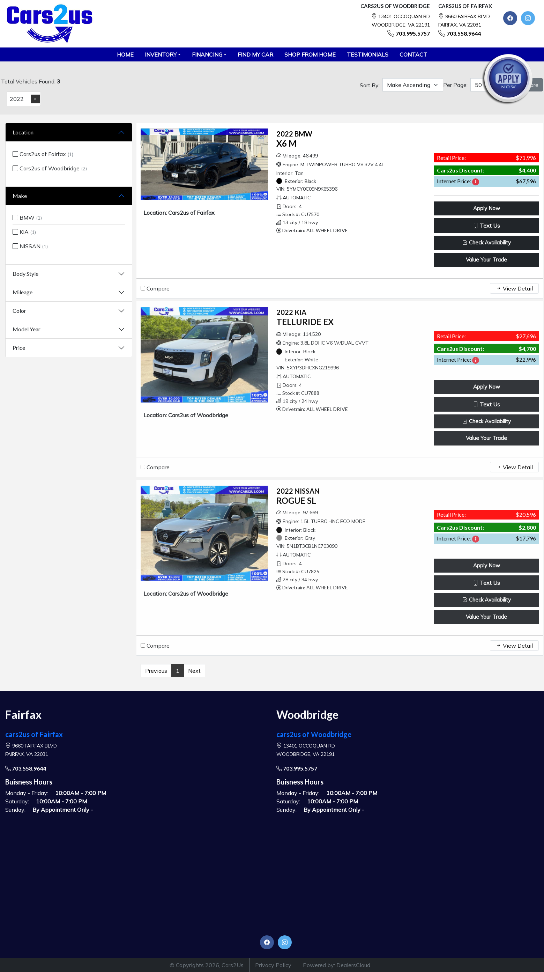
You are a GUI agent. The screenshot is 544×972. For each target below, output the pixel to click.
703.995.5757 (413, 33)
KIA (24, 231)
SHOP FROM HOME (310, 54)
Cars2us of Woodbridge (50, 168)
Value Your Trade (486, 259)
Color (19, 310)
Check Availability (486, 242)
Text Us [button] (486, 225)
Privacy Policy (273, 965)
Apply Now (486, 208)
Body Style (25, 273)
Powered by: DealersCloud (336, 965)
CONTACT (413, 54)
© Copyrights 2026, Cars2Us (207, 965)
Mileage (22, 292)
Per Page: (455, 84)
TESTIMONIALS (367, 54)
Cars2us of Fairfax (43, 153)
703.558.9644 (464, 33)
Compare (158, 288)
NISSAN (30, 246)
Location (23, 132)
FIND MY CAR (255, 54)
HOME (125, 54)
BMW (27, 217)
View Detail (514, 288)
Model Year (26, 329)
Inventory (161, 54)
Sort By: (370, 85)
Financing (207, 54)
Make (20, 195)
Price (19, 347)
